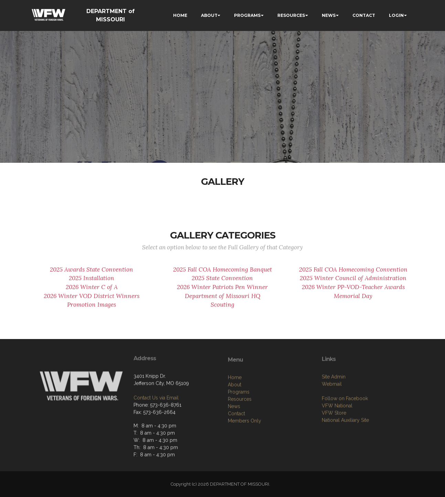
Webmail (332, 410)
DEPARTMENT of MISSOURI (110, 15)
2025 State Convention (222, 282)
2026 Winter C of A (92, 290)
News (234, 435)
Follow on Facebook (345, 425)
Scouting (222, 308)
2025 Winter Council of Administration (353, 282)
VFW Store (334, 439)
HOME (180, 15)
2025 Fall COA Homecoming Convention (353, 273)
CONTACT (363, 15)
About (234, 414)
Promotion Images (91, 308)
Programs (239, 421)
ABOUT (209, 15)
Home (235, 407)
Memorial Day (353, 299)
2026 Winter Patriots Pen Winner (222, 290)
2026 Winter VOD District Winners (91, 299)
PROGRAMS (247, 15)
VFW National (337, 432)
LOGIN (396, 15)
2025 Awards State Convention (91, 273)
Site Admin (334, 403)
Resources (240, 428)
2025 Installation (91, 282)
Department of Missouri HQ (222, 299)
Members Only (244, 450)
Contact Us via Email (156, 421)
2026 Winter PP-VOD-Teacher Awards (353, 290)
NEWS (329, 15)
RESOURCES (291, 15)
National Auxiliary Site (345, 447)
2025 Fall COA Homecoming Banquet (222, 273)
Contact (236, 443)
